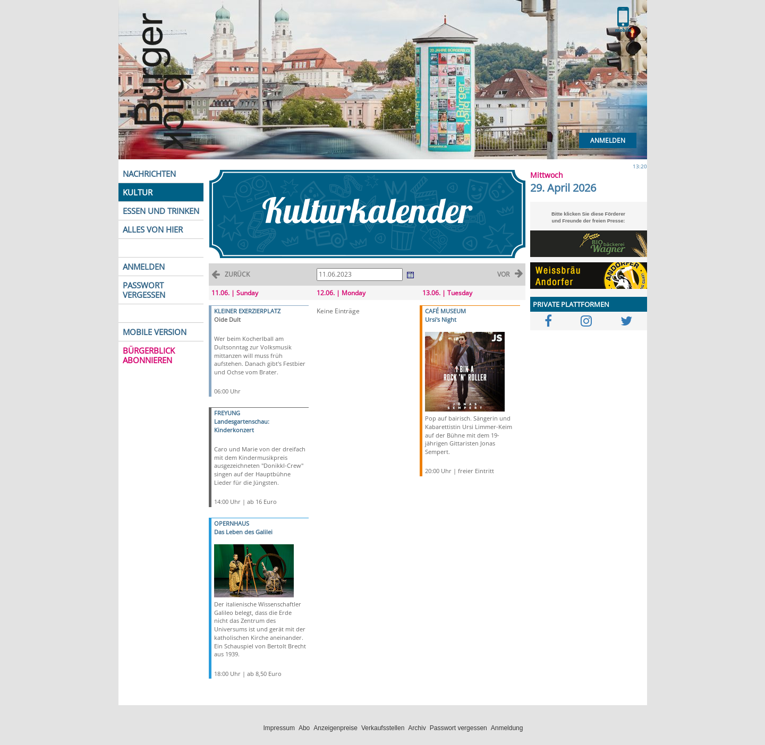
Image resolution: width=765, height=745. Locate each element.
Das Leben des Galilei (243, 532)
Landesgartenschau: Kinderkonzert (241, 425)
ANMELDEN (144, 266)
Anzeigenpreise (335, 728)
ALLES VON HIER (153, 229)
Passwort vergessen (458, 728)
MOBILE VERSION (154, 332)
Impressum (279, 728)
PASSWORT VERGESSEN (144, 290)
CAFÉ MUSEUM (445, 311)
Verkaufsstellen (382, 728)
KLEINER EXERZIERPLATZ (247, 311)
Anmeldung (507, 728)
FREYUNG (227, 413)
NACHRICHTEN (149, 173)
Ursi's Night (440, 319)
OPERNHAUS (231, 523)
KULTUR (137, 192)
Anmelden (607, 140)
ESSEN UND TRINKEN (161, 210)
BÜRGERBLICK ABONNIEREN (149, 355)
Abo (304, 728)
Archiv (417, 728)
